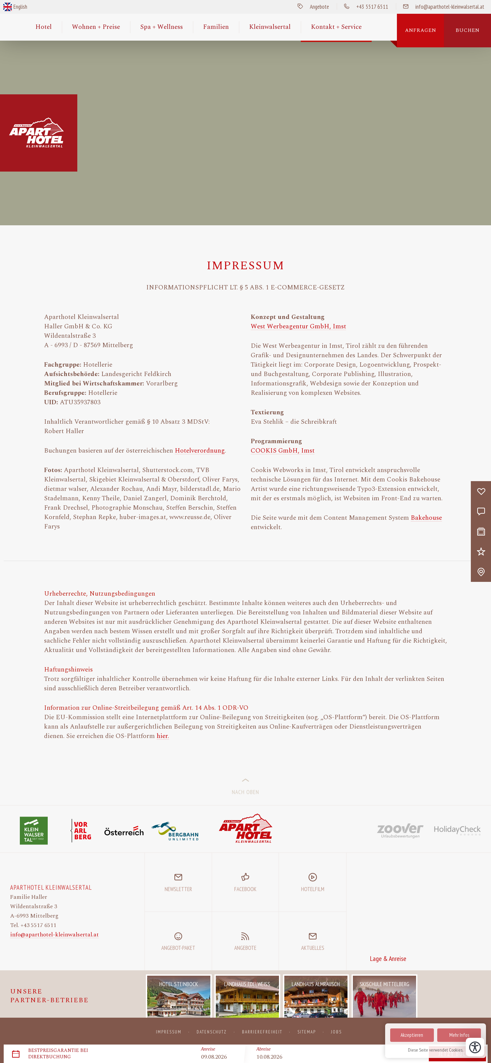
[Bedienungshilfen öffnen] (475, 1047)
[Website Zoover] (400, 831)
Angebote (310, 6)
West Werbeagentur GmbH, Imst (298, 326)
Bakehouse (426, 518)
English (20, 6)
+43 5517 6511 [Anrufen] (362, 6)
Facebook (245, 889)
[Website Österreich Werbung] (127, 831)
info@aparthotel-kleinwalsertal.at (54, 934)
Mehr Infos (459, 1035)
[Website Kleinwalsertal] (33, 831)
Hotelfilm (312, 889)
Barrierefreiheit (262, 1032)
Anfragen (420, 30)
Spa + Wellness (161, 27)
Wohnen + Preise (96, 27)
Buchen (468, 30)
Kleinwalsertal (270, 27)
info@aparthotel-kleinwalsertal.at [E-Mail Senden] (440, 6)
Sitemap (306, 1032)
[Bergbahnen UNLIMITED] (174, 831)
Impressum (168, 1032)
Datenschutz (212, 1032)
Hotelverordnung (200, 451)
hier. (163, 736)
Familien (216, 27)
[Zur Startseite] (246, 828)
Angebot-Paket (178, 948)
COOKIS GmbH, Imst (283, 451)
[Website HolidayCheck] (457, 831)
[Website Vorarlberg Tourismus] (80, 831)
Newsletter (178, 889)
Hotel (43, 27)
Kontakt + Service (336, 27)
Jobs (336, 1032)
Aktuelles (312, 948)
